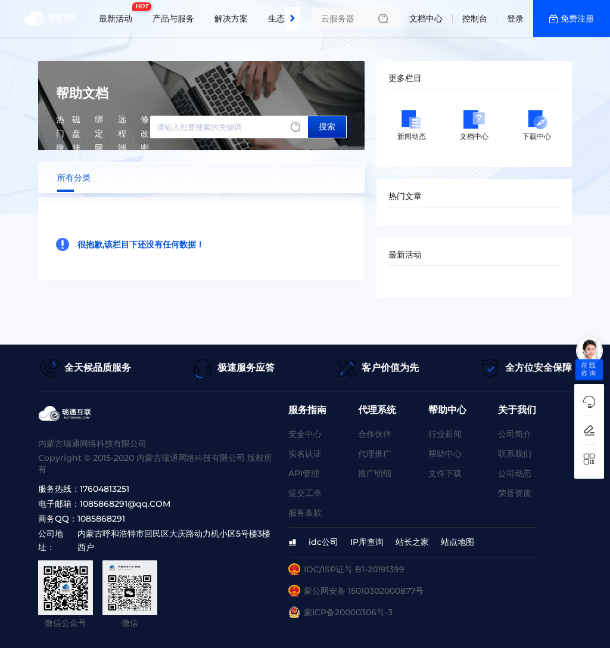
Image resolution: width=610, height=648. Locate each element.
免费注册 (577, 18)
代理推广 (374, 453)
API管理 (303, 473)
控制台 (474, 18)
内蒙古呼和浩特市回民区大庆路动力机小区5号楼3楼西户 (173, 540)
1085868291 (101, 518)
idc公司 (323, 542)
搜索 (327, 126)
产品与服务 (173, 18)
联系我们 (514, 453)
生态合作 (284, 18)
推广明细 (374, 473)
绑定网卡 (99, 141)
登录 (515, 18)
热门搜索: (61, 141)
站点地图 (457, 542)
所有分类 (74, 177)
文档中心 (426, 18)
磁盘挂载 (76, 141)
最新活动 (118, 14)
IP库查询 (367, 542)
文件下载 (445, 473)
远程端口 (122, 141)
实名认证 (305, 453)
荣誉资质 (514, 493)
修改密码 (145, 141)
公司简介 (514, 434)
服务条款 (305, 512)
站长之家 (412, 542)
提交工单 (305, 493)
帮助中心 (445, 453)
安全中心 (305, 434)
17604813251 (104, 488)
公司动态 (514, 473)
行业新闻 (445, 434)
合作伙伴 (374, 434)
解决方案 (231, 18)
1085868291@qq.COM (125, 503)
